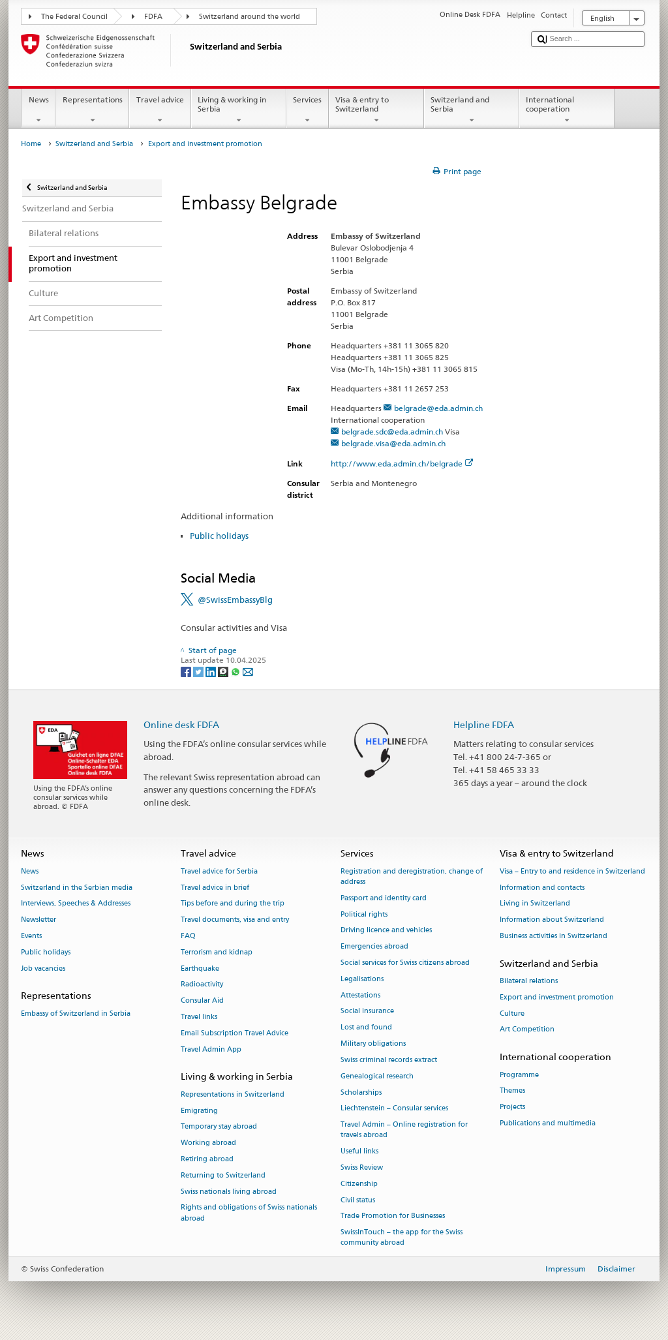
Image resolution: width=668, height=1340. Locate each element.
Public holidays (219, 535)
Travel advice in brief (215, 887)
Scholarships (361, 1092)
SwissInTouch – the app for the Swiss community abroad (402, 1237)
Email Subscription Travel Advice (234, 1033)
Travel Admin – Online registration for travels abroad (404, 1130)
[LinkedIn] (211, 671)
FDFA (153, 16)
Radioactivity (202, 985)
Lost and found (366, 1028)
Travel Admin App (211, 1049)
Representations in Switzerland (232, 1094)
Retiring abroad (207, 1159)
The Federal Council (74, 16)
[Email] (248, 671)
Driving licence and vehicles (386, 930)
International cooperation (567, 110)
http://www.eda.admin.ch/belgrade (402, 463)
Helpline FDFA (483, 724)
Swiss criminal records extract (389, 1060)
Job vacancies (43, 968)
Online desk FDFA (181, 724)
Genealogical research (377, 1076)
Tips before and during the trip (232, 904)
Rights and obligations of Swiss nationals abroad (249, 1213)
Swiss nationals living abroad (229, 1191)
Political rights (364, 914)
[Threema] (224, 671)
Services (307, 110)
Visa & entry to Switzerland (376, 110)
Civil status (358, 1200)
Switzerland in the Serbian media (76, 887)
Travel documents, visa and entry (235, 920)
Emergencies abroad (374, 947)
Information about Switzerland (552, 920)
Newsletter (38, 920)
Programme (519, 1075)
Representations (92, 110)
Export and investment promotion (557, 997)
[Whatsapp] (236, 671)
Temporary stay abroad (219, 1127)
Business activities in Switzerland (553, 936)
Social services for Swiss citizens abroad (405, 962)
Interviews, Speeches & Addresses (75, 904)
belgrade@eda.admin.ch (438, 408)
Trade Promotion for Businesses (393, 1216)
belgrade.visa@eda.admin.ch (393, 443)
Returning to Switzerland (223, 1175)
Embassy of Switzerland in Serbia (75, 1013)
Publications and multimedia (548, 1123)
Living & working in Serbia (239, 110)
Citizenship (359, 1184)
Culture (512, 1013)
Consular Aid (202, 1001)
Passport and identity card (384, 898)
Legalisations (362, 979)
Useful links (359, 1152)
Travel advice (160, 110)
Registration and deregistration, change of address (412, 876)
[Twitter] (199, 671)
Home (31, 144)
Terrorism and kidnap (216, 952)
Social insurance (367, 1011)
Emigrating (199, 1110)
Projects (512, 1107)
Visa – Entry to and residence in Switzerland (572, 871)
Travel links (199, 1017)
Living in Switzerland (535, 904)
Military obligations (373, 1043)
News (38, 110)
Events (31, 936)
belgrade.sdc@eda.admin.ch (392, 431)
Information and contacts (542, 887)
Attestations (360, 995)
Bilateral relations (529, 981)
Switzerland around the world (249, 16)
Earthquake (200, 968)
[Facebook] (187, 671)
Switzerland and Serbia (472, 110)
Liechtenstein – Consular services (394, 1108)
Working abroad (208, 1143)
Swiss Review (362, 1167)
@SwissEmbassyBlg (235, 599)
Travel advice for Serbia (219, 871)
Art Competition (527, 1030)
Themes (512, 1091)
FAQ (188, 936)
